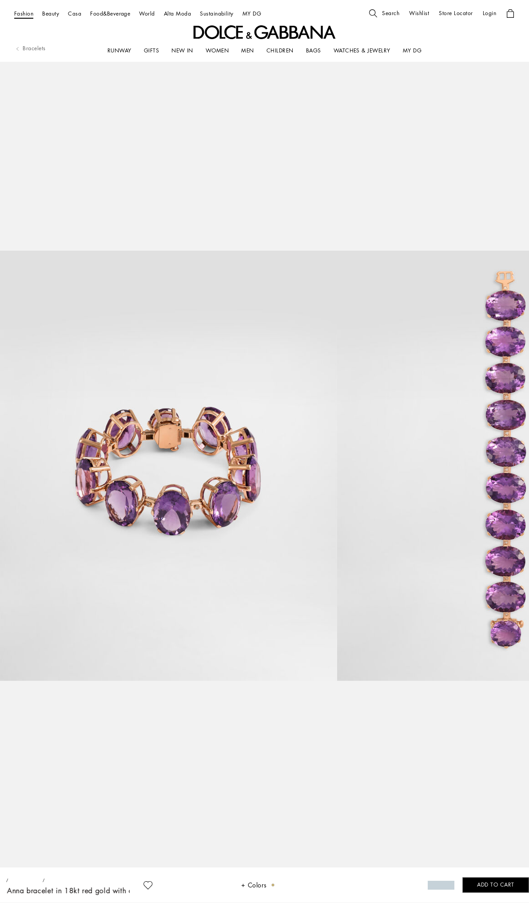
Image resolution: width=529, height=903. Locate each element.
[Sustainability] (217, 13)
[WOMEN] (217, 51)
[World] (147, 13)
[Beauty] (50, 13)
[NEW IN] (182, 51)
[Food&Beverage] (110, 13)
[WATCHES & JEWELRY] (362, 51)
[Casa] (74, 13)
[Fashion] (23, 13)
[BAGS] (313, 51)
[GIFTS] (151, 51)
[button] (384, 13)
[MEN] (247, 51)
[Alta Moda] (177, 13)
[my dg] (412, 51)
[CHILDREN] (280, 51)
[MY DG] (252, 13)
